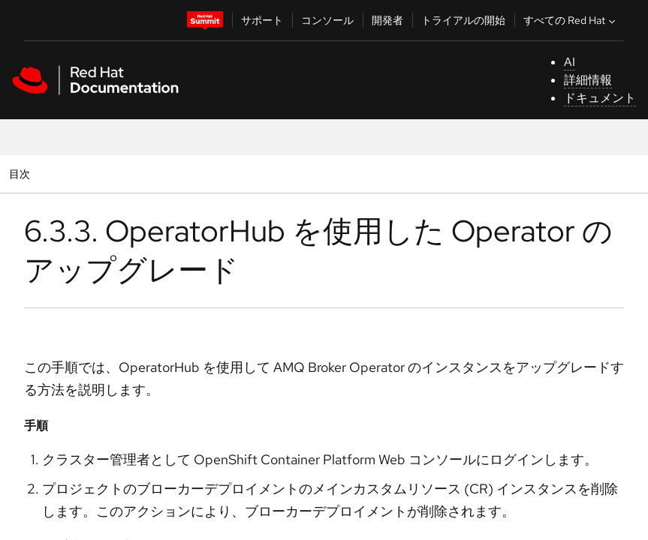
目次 (21, 173)
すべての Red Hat (571, 20)
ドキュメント (600, 98)
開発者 (387, 20)
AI (569, 62)
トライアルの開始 (463, 20)
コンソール (327, 20)
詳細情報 (588, 80)
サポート (262, 20)
